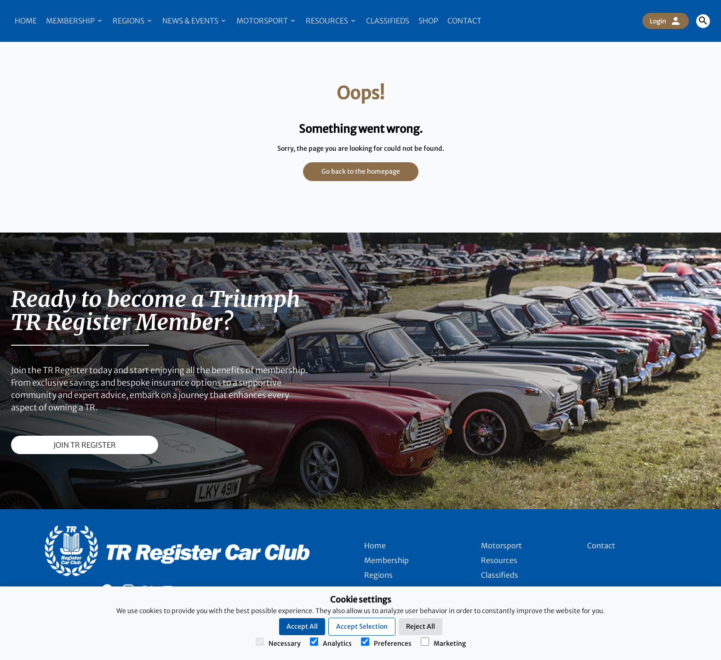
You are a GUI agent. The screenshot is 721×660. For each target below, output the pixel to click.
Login (665, 21)
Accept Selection (362, 626)
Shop (428, 20)
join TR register (84, 444)
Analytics (331, 642)
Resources (331, 20)
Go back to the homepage (360, 171)
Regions (133, 20)
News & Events (194, 20)
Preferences (386, 642)
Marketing (443, 642)
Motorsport (266, 20)
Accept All (302, 626)
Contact (464, 20)
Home (26, 20)
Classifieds (387, 20)
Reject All (420, 626)
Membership (74, 20)
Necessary (278, 642)
